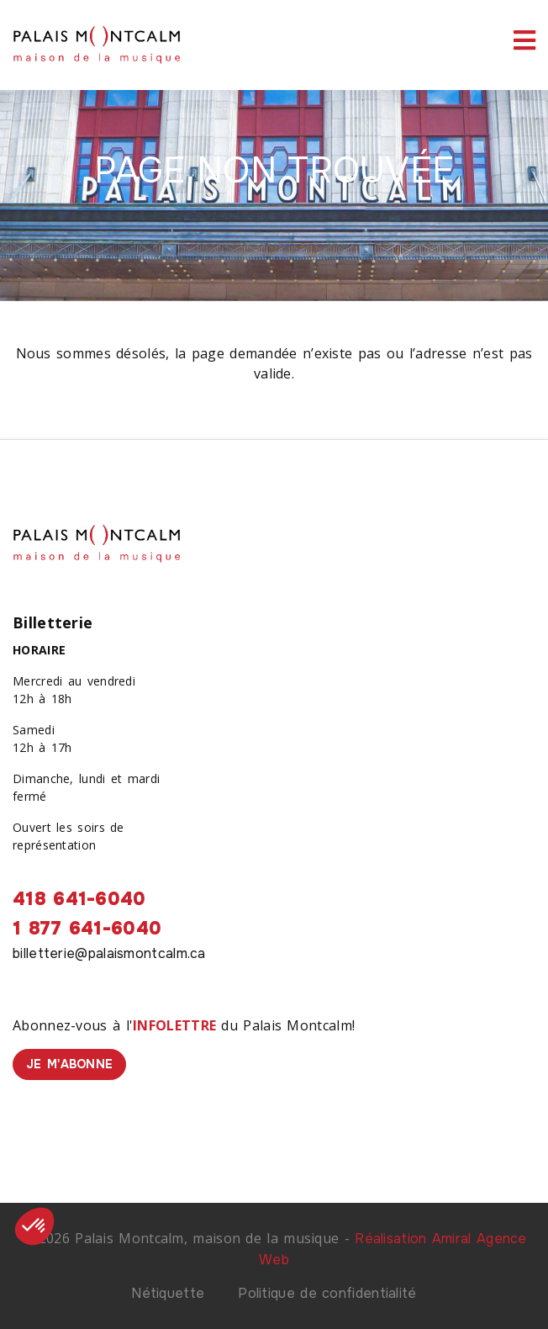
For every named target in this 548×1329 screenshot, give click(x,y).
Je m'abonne (69, 1064)
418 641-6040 (79, 899)
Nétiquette (167, 1293)
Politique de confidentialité (327, 1293)
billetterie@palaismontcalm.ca (109, 953)
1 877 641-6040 (87, 928)
